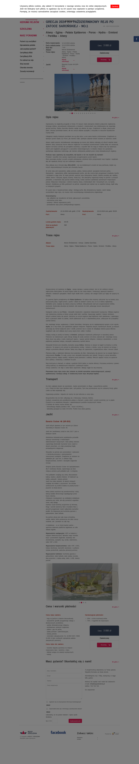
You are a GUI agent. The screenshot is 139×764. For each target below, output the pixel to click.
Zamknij (115, 6)
